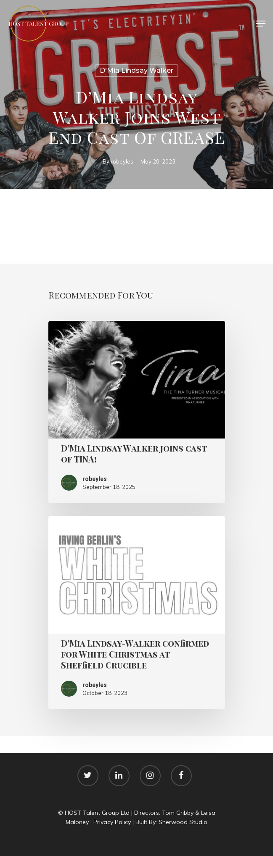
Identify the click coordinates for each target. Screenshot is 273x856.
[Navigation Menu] (260, 23)
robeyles (121, 161)
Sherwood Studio (183, 822)
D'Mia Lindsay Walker (136, 70)
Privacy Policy (112, 822)
